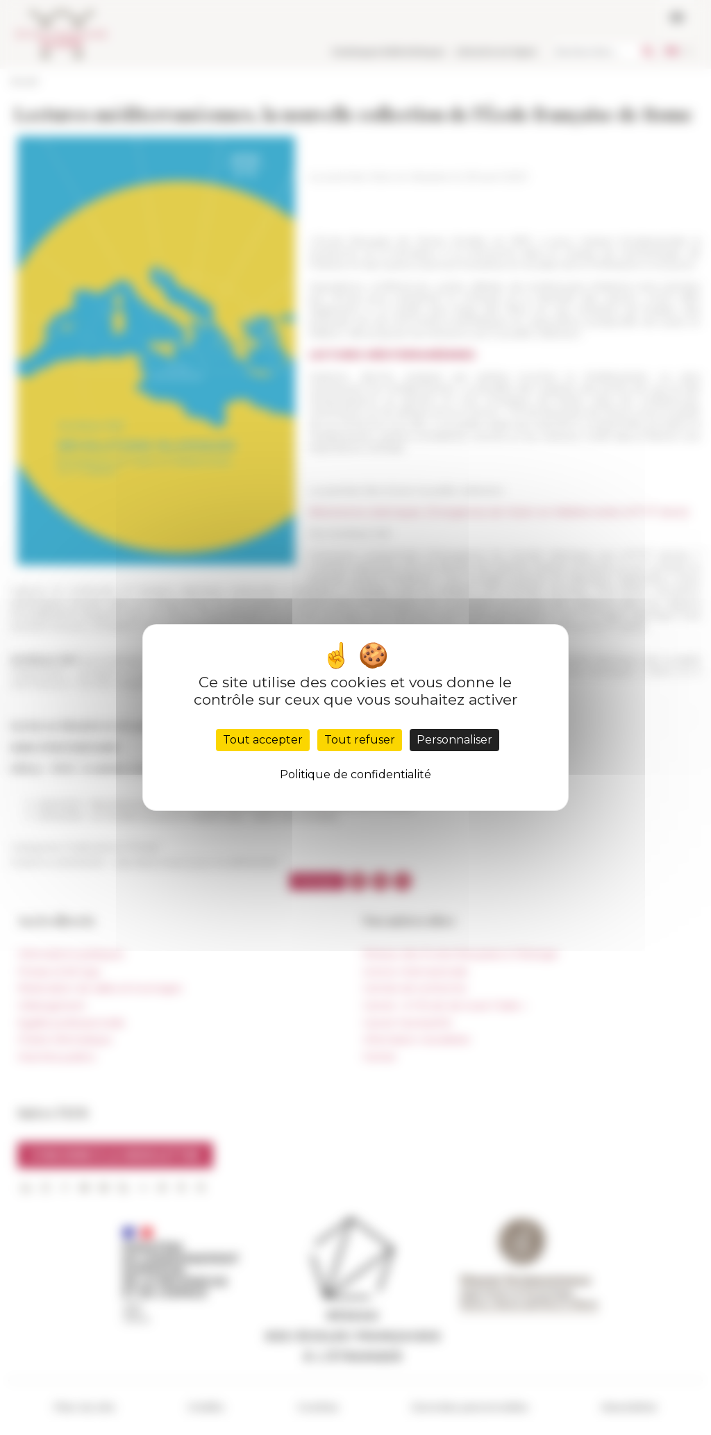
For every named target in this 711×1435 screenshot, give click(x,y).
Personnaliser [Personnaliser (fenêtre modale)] (454, 739)
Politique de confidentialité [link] (355, 774)
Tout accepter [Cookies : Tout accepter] (263, 739)
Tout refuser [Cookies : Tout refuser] (359, 739)
